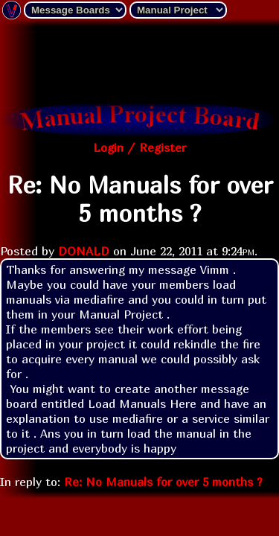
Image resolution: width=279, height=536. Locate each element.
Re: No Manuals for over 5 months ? (163, 481)
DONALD (83, 250)
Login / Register (139, 147)
